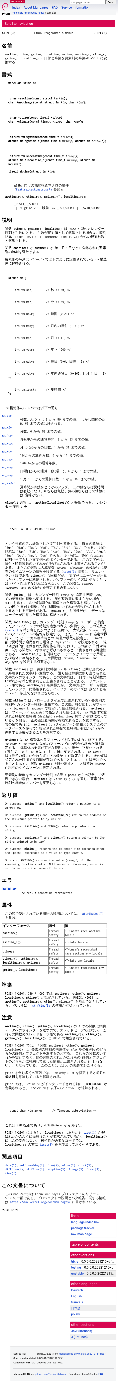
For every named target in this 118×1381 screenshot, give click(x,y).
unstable (18, 12)
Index (16, 7)
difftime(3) (14, 1169)
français (77, 1302)
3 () (79, 1337)
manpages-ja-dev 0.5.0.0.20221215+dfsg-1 (83, 1353)
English (76, 1296)
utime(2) (68, 1165)
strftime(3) (41, 1005)
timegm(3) (76, 1169)
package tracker (82, 1228)
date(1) (10, 1165)
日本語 (76, 1308)
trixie (74, 1261)
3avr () (81, 1331)
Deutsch (77, 1290)
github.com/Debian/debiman (51, 1374)
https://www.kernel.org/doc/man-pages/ (40, 1202)
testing (76, 1267)
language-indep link (85, 1222)
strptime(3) (56, 1169)
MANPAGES (17, 1)
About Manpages (36, 7)
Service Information (75, 7)
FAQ (55, 7)
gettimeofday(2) (32, 1165)
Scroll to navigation (19, 24)
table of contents (85, 1244)
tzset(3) (69, 571)
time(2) (53, 1165)
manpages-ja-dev (34, 12)
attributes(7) (92, 913)
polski (75, 1314)
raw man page (81, 1234)
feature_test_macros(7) (34, 189)
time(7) (10, 1173)
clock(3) (84, 1165)
